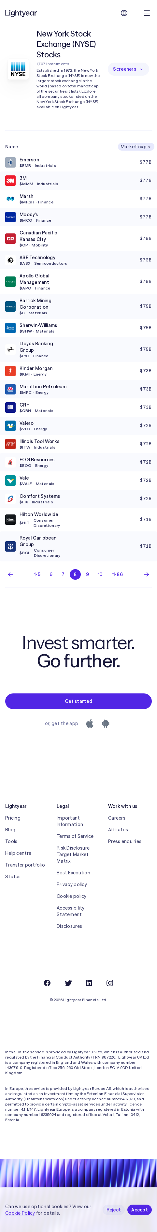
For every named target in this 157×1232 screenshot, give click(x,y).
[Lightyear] (21, 13)
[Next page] (146, 574)
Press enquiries (124, 841)
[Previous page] (10, 574)
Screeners (128, 69)
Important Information (70, 821)
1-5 (37, 574)
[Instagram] (109, 982)
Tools (11, 841)
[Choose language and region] (124, 13)
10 (100, 574)
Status (13, 877)
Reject (114, 1210)
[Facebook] (47, 982)
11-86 (117, 574)
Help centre (18, 853)
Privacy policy (72, 884)
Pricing (13, 818)
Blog (10, 830)
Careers (116, 818)
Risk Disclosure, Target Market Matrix (74, 854)
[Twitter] (68, 982)
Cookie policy (72, 896)
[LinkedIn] (88, 982)
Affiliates (118, 830)
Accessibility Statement (71, 911)
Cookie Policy (20, 1213)
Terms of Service (75, 836)
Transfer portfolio (25, 865)
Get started (78, 701)
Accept (139, 1210)
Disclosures (69, 926)
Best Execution (73, 873)
